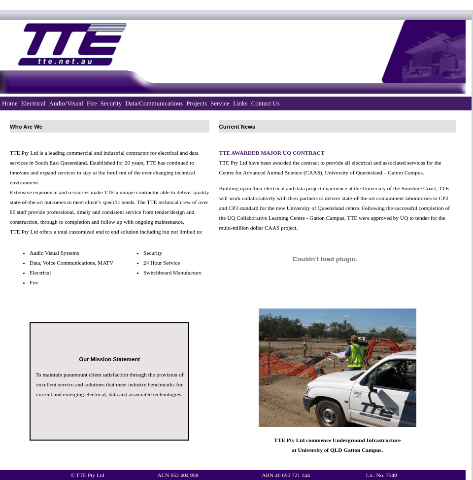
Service (220, 103)
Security (111, 103)
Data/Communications (154, 103)
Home (10, 103)
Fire (92, 103)
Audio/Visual (66, 103)
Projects (196, 103)
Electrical (33, 103)
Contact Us (265, 103)
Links (240, 103)
